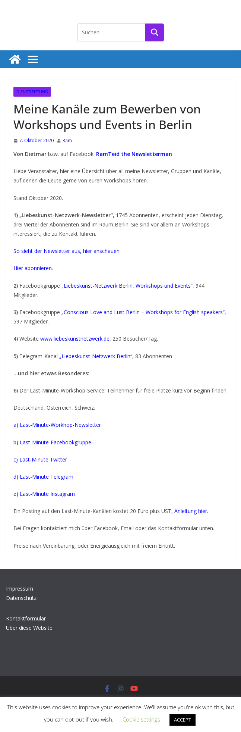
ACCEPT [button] (182, 719)
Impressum (19, 588)
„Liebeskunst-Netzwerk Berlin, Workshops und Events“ (127, 285)
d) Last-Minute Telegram (43, 476)
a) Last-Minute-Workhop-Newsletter (57, 424)
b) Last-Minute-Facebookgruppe (52, 442)
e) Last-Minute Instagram (44, 493)
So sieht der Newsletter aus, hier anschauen (66, 250)
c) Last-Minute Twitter (40, 459)
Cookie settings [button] (141, 719)
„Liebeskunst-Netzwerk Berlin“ (95, 356)
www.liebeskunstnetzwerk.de (75, 338)
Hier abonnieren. (33, 268)
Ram (67, 140)
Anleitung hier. (191, 510)
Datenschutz (21, 597)
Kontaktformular (26, 618)
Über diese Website (29, 627)
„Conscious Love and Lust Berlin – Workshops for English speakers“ (143, 312)
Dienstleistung (32, 91)
